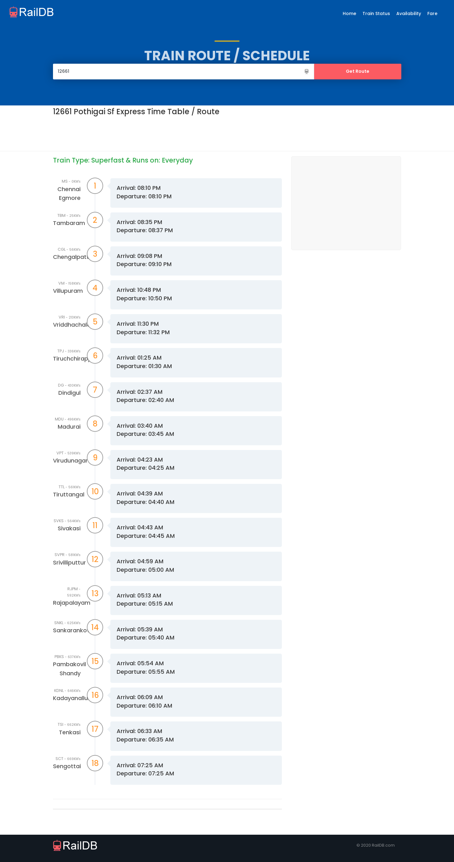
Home (349, 13)
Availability (408, 13)
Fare (432, 13)
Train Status (376, 13)
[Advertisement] (167, 133)
